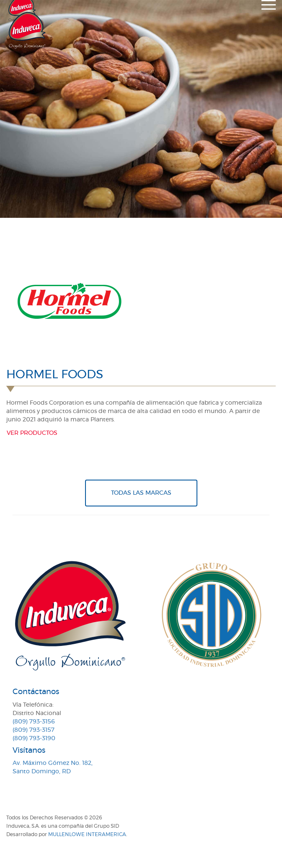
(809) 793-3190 (34, 738)
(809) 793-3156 (34, 722)
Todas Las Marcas (141, 493)
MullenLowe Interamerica (87, 834)
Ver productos (32, 433)
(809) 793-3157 (33, 730)
